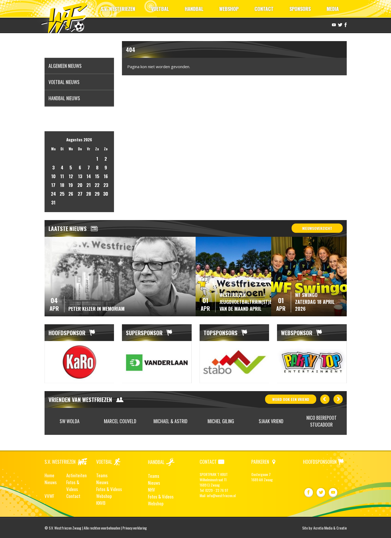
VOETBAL (160, 8)
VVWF (49, 496)
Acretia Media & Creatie (330, 528)
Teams (102, 475)
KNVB (101, 503)
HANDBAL (194, 8)
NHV (151, 489)
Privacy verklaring (134, 528)
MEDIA (333, 8)
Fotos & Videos (72, 485)
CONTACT (264, 8)
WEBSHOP (229, 8)
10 (53, 176)
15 (97, 176)
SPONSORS (300, 8)
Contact (73, 496)
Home (49, 475)
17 (53, 185)
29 (97, 193)
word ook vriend (290, 399)
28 (88, 193)
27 (80, 193)
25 (62, 193)
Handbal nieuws (64, 98)
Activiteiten (76, 475)
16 (106, 176)
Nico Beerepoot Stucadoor (321, 421)
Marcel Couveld (120, 421)
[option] (79, 362)
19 (70, 185)
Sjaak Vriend (271, 421)
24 (53, 193)
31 (53, 202)
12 (71, 176)
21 (88, 185)
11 (62, 176)
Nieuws (51, 482)
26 (70, 193)
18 (62, 185)
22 (97, 185)
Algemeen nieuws (65, 65)
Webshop (104, 496)
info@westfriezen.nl (221, 495)
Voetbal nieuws (64, 81)
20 (79, 185)
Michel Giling (221, 421)
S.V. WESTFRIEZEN (118, 8)
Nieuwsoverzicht (317, 228)
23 (105, 185)
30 (105, 193)
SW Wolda (70, 421)
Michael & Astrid (170, 421)
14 (88, 176)
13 (80, 176)
